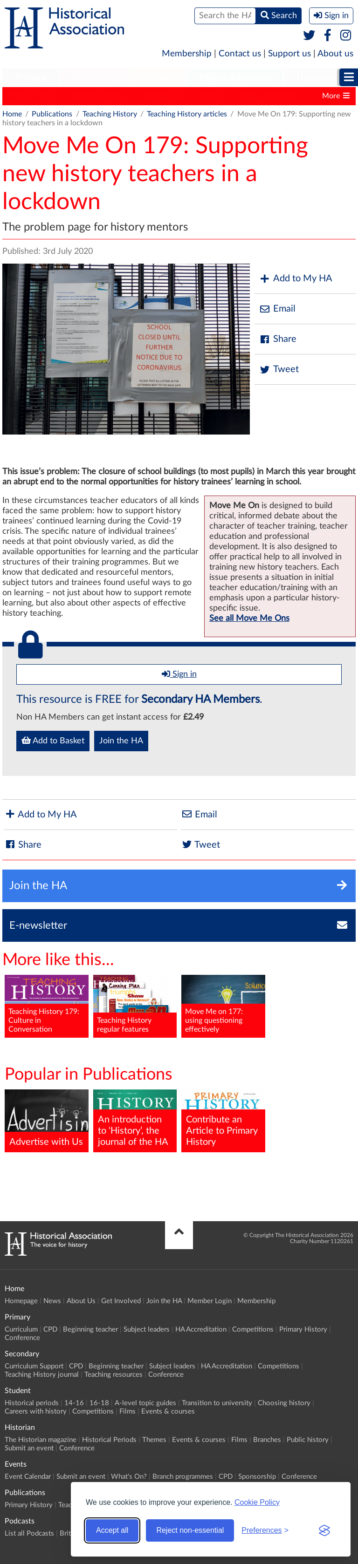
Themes (154, 1439)
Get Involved (121, 1301)
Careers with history (36, 1411)
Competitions (253, 1329)
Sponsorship (257, 1476)
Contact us (240, 53)
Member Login (209, 1301)
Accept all (112, 1530)
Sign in (179, 674)
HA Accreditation (201, 1329)
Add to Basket (52, 740)
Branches (267, 1439)
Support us (289, 53)
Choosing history (284, 1403)
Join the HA (121, 741)
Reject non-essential (190, 1530)
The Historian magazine (40, 1439)
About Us (81, 1301)
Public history (308, 1439)
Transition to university (217, 1403)
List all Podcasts (29, 1533)
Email (277, 309)
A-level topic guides (145, 1403)
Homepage (21, 1301)
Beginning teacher (90, 1329)
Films (127, 1411)
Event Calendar (28, 1476)
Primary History (33, 96)
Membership (187, 53)
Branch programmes (182, 1476)
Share (277, 339)
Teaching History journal (42, 1374)
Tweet (279, 369)
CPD (50, 1329)
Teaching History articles (187, 114)
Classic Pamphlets (267, 96)
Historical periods (32, 1403)
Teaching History (100, 96)
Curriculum (21, 1329)
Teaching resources (113, 1374)
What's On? (129, 1476)
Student (157, 77)
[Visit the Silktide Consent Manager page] (324, 1530)
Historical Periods (109, 1439)
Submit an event (29, 1448)
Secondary (93, 77)
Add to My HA (295, 279)
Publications (52, 114)
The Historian (163, 96)
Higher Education (235, 77)
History (212, 96)
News (52, 1301)
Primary (30, 77)
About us (335, 53)
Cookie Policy (257, 1502)
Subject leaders (147, 1329)
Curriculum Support (34, 1366)
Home (12, 114)
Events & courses (168, 1411)
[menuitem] (30, 77)
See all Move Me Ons (249, 618)
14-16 (74, 1403)
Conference (22, 1337)
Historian (315, 77)
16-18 (99, 1403)
